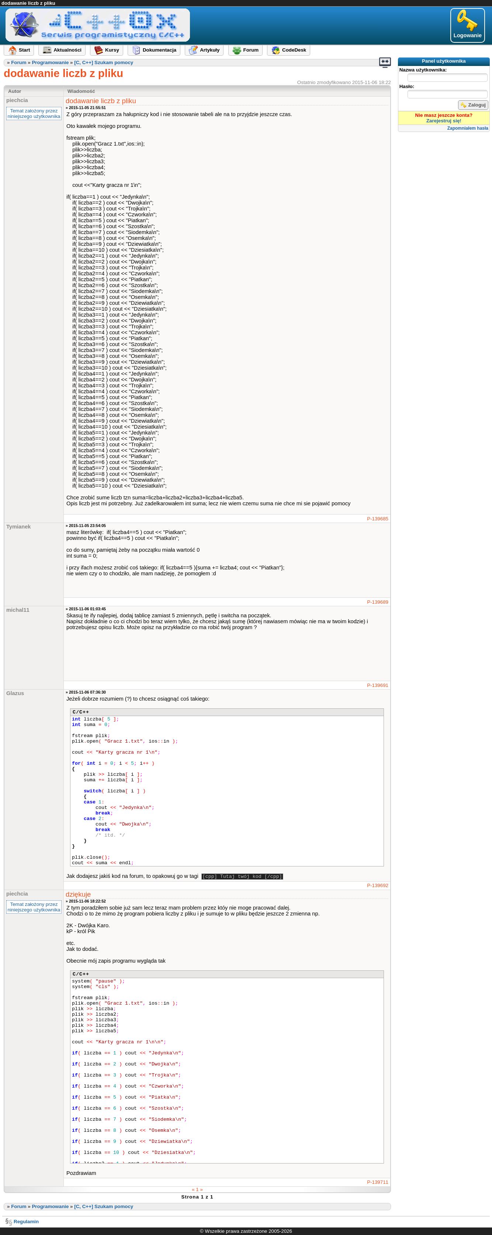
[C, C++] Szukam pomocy (103, 62)
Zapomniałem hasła (467, 128)
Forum (18, 62)
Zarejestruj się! (443, 120)
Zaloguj (473, 105)
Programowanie (50, 62)
